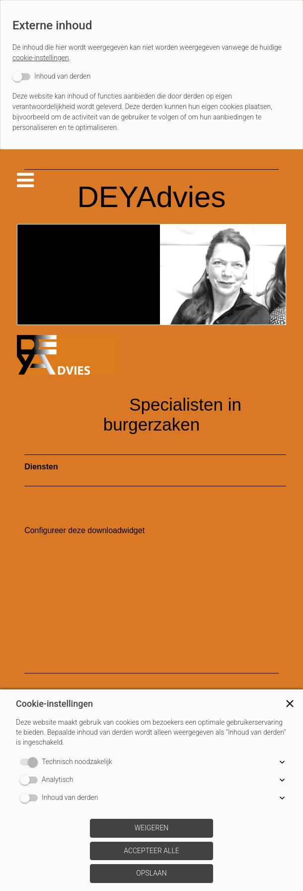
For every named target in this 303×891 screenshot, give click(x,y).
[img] (151, 274)
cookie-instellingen (40, 58)
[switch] (51, 76)
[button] (290, 703)
